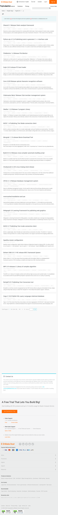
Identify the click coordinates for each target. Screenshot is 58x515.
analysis (19, 28)
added (9, 28)
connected (33, 140)
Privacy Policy (14, 505)
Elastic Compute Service (6, 478)
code (36, 28)
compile (14, 170)
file (38, 56)
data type (28, 299)
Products (12, 6)
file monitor (44, 56)
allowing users (22, 184)
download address (38, 42)
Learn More (7, 437)
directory (45, 112)
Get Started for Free (9, 411)
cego (19, 299)
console (39, 140)
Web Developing (31, 491)
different (24, 42)
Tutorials (38, 491)
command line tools (25, 140)
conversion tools (29, 285)
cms (14, 256)
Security (48, 478)
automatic (15, 156)
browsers (15, 126)
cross (26, 156)
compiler (21, 156)
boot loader (10, 70)
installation (24, 200)
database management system (45, 184)
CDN (14, 478)
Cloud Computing (12, 491)
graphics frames (45, 214)
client (20, 126)
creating (41, 28)
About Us (8, 505)
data (23, 299)
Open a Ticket (8, 430)
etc (38, 70)
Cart (33, 1)
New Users (49, 484)
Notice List (24, 505)
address (14, 28)
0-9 (39, 497)
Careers (3, 505)
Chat (6, 422)
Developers (24, 491)
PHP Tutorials (44, 491)
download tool (7, 142)
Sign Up (53, 2)
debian (27, 84)
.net (8, 56)
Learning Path (42, 484)
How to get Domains (22, 484)
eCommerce (35, 478)
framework (31, 214)
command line (15, 140)
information (46, 170)
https (41, 256)
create (18, 42)
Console (40, 1)
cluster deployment (11, 200)
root (42, 200)
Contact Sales (53, 6)
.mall (9, 112)
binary (18, 112)
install (19, 200)
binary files (24, 112)
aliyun (9, 140)
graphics (37, 214)
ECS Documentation (11, 484)
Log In (45, 1)
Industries (19, 491)
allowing (15, 184)
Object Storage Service (26, 478)
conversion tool (20, 285)
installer (46, 256)
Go (35, 309)
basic (32, 28)
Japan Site (3, 484)
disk (22, 70)
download (30, 42)
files (30, 98)
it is (44, 42)
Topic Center (4, 491)
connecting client (41, 126)
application (26, 28)
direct (48, 126)
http (34, 98)
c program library (38, 112)
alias (19, 229)
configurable (26, 126)
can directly (17, 70)
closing (18, 56)
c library (30, 112)
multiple (38, 98)
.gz (4, 28)
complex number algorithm (24, 270)
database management (32, 184)
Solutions (20, 6)
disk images (27, 70)
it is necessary (36, 200)
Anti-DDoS (18, 478)
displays (34, 70)
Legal (20, 505)
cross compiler (33, 156)
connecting (33, 126)
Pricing (27, 6)
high (49, 270)
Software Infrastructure (32, 484)
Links (29, 505)
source (46, 200)
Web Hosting (42, 478)
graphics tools (7, 215)
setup (44, 98)
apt (18, 84)
